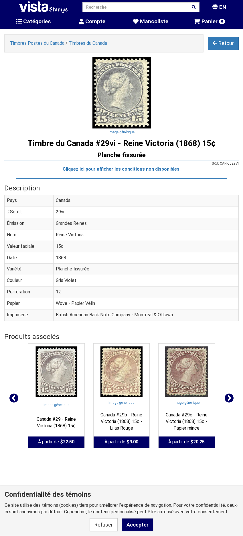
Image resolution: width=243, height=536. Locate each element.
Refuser (103, 525)
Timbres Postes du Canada (37, 43)
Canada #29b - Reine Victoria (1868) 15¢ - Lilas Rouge (121, 421)
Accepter (138, 525)
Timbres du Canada (88, 43)
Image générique (122, 132)
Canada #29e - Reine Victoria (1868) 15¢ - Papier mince (187, 421)
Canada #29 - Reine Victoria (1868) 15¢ (56, 422)
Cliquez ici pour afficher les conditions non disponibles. (122, 169)
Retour (223, 43)
